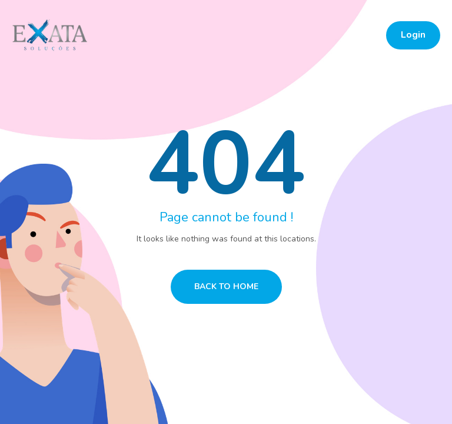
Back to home (226, 286)
